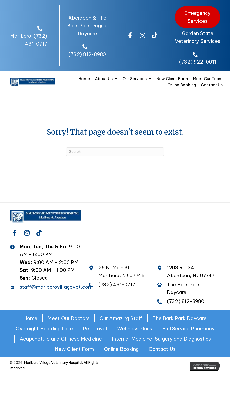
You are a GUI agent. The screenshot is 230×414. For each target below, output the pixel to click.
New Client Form (74, 349)
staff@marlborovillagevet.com (56, 287)
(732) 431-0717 (116, 284)
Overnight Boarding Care (44, 328)
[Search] (115, 151)
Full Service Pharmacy (188, 328)
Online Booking (121, 349)
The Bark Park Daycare (179, 318)
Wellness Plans (134, 328)
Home (30, 318)
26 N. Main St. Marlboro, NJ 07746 (121, 271)
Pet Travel (95, 328)
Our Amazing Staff (121, 318)
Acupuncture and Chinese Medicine (61, 339)
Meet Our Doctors (68, 318)
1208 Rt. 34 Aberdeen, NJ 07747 (191, 271)
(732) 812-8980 (87, 54)
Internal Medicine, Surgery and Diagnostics (161, 339)
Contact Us (162, 349)
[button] (130, 35)
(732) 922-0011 (197, 62)
